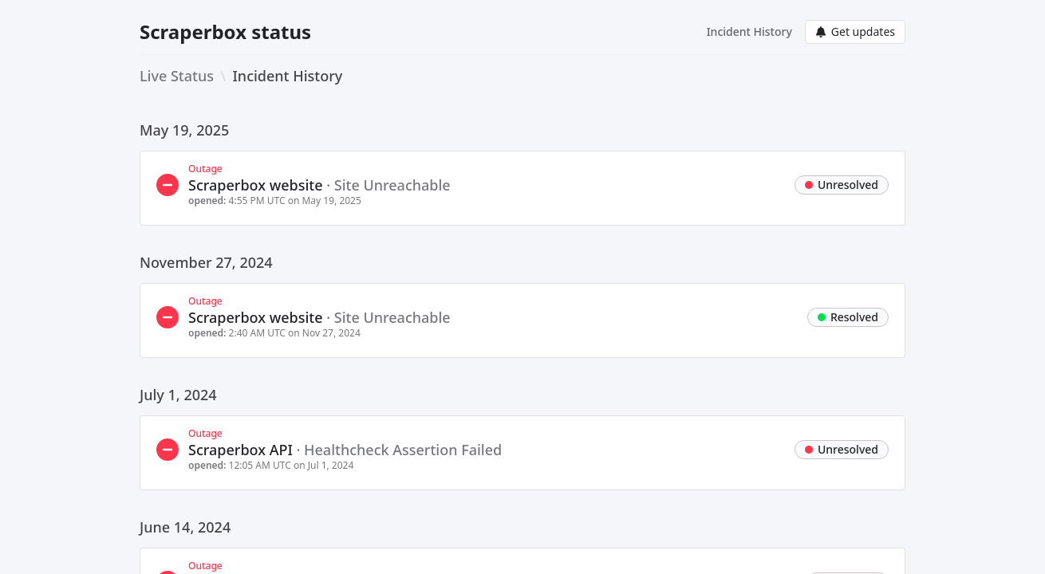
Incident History (749, 31)
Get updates (855, 31)
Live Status (177, 75)
